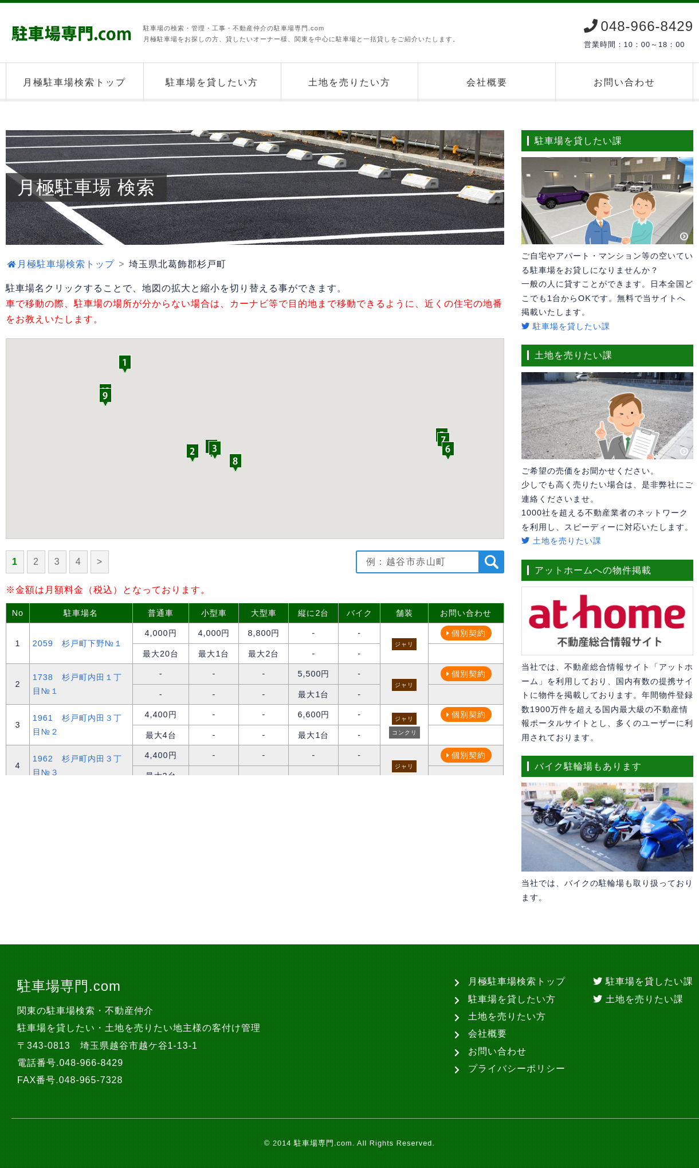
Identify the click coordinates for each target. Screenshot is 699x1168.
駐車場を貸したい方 (212, 82)
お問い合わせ (624, 82)
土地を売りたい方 (349, 82)
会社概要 (487, 82)
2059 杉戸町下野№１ (78, 643)
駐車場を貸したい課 (565, 326)
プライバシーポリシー (517, 1068)
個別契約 (468, 633)
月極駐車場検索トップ (74, 82)
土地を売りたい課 (561, 540)
